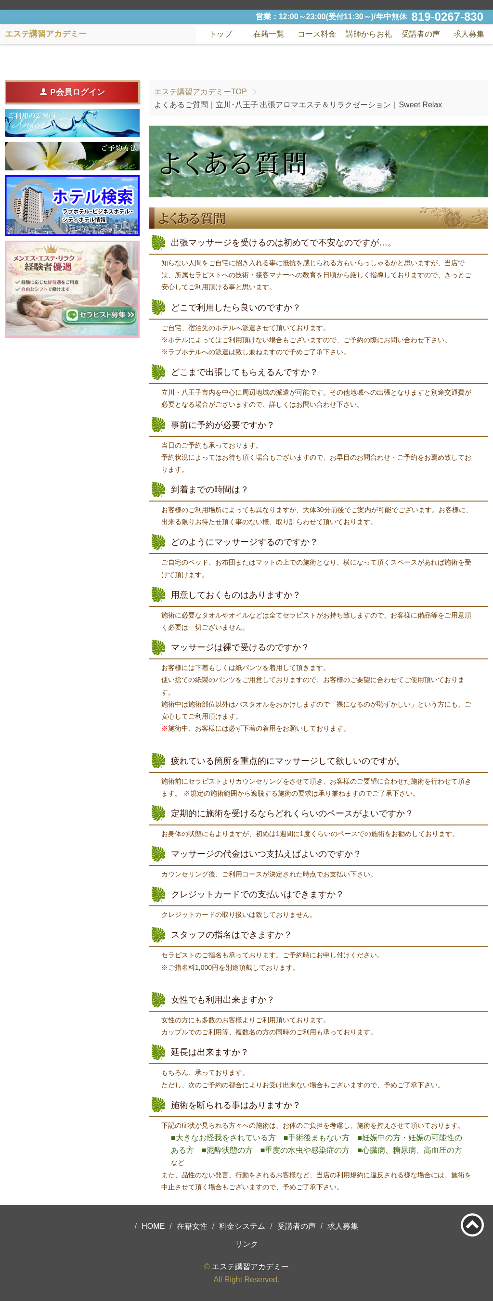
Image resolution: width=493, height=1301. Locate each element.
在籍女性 (192, 1226)
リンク (246, 1244)
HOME (153, 1226)
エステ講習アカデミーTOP (200, 92)
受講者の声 (296, 1226)
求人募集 (469, 34)
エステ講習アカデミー (250, 1266)
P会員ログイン (71, 92)
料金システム (242, 1226)
